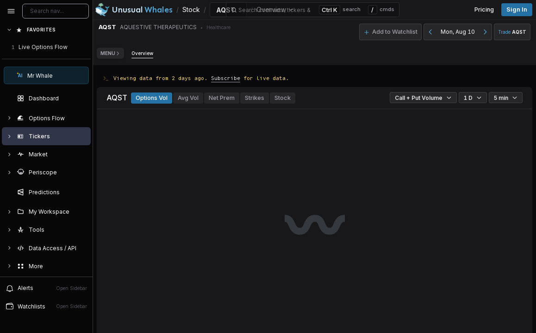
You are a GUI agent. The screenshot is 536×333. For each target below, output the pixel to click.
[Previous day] (430, 31)
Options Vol (152, 97)
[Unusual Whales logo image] (134, 10)
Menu (110, 53)
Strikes (254, 97)
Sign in (516, 9)
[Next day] (485, 31)
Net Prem (222, 97)
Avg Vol (188, 97)
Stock (282, 97)
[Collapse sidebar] (11, 11)
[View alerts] (46, 288)
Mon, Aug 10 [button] (458, 31)
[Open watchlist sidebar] (46, 306)
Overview (142, 53)
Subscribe (225, 77)
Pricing (484, 9)
